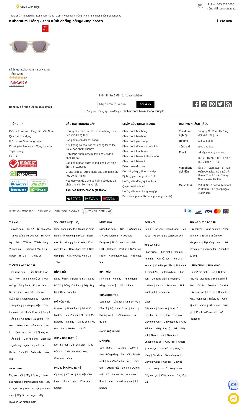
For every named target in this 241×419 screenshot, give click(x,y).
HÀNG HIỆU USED (109, 331)
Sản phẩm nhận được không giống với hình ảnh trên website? (91, 164)
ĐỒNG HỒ (60, 272)
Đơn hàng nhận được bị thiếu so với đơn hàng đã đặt (89, 155)
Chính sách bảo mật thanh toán (140, 156)
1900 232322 (227, 8)
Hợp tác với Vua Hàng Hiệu (25, 141)
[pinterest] (212, 104)
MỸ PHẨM (104, 341)
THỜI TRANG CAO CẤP (22, 265)
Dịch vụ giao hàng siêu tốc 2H (139, 176)
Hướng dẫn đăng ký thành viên (140, 181)
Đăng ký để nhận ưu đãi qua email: (30, 106)
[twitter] (220, 104)
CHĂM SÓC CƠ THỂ (65, 338)
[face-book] (196, 104)
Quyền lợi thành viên (134, 186)
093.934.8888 (225, 4)
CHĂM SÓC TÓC (108, 295)
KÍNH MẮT (105, 272)
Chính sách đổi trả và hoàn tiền (140, 146)
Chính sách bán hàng (134, 131)
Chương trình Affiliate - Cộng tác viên (30, 146)
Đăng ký (145, 104)
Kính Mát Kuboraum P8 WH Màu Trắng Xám (29, 71)
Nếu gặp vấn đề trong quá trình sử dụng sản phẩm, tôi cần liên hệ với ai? (91, 182)
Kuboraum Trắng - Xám (48, 15)
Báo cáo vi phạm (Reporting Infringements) (147, 196)
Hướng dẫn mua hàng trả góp (139, 191)
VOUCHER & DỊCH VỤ (66, 222)
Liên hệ (13, 156)
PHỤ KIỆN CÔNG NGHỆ (67, 367)
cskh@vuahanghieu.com (212, 152)
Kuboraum (28, 15)
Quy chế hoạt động (20, 136)
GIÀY (148, 301)
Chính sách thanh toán (135, 151)
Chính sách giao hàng (135, 141)
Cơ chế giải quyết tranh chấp (139, 171)
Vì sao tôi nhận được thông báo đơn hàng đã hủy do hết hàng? (92, 173)
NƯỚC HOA (106, 222)
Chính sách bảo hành (134, 136)
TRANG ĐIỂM (152, 245)
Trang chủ (14, 15)
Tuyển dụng (16, 151)
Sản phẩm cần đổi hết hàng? (82, 140)
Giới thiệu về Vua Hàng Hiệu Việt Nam (31, 131)
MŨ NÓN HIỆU (62, 301)
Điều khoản (45, 211)
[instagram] (204, 104)
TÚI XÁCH (14, 222)
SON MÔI (150, 222)
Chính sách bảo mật (134, 161)
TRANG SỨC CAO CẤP (203, 222)
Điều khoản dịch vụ (133, 166)
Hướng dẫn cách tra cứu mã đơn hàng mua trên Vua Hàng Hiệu (91, 133)
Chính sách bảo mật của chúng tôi (145, 111)
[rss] (228, 104)
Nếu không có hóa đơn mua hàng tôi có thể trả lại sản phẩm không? (91, 147)
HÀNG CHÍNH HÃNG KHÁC (205, 265)
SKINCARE (15, 368)
